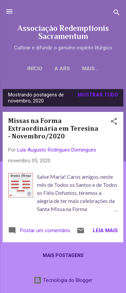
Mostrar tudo (98, 95)
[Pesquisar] (117, 13)
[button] (114, 122)
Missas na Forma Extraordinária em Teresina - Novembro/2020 (53, 129)
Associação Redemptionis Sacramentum (63, 32)
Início (34, 69)
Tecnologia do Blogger (63, 280)
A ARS (62, 69)
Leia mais (105, 230)
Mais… (90, 69)
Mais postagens (63, 255)
